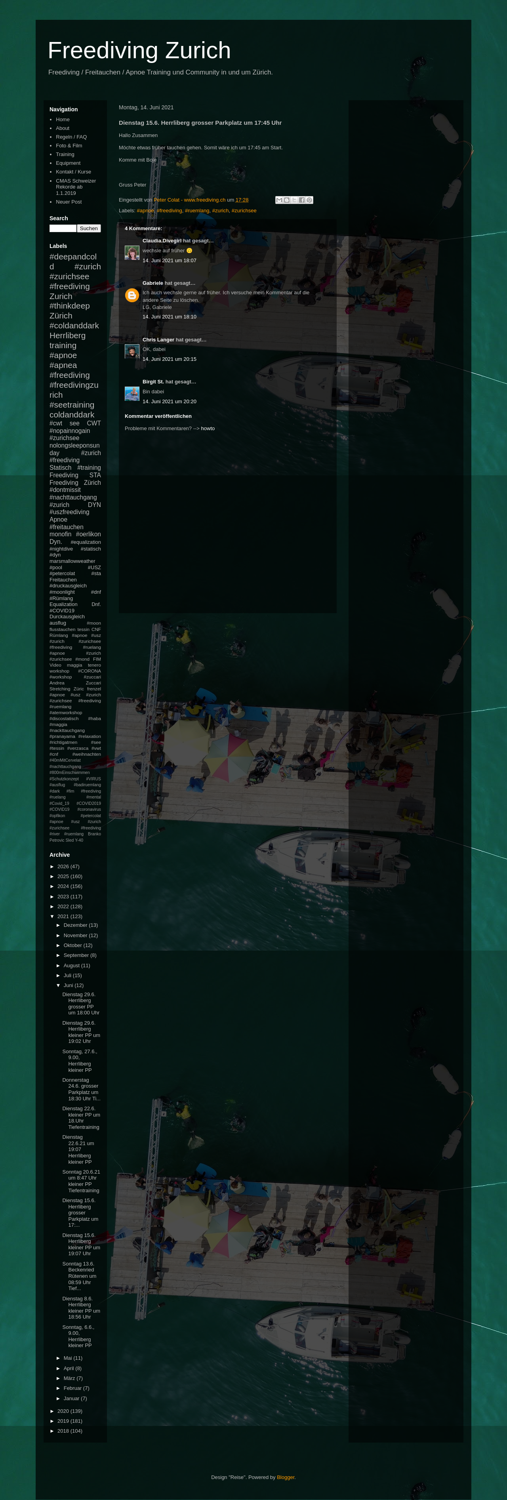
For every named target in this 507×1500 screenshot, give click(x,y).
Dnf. (96, 604)
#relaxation (89, 736)
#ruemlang (197, 210)
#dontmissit (65, 489)
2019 (64, 1421)
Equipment (68, 163)
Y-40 (79, 840)
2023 (64, 897)
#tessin (57, 748)
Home (63, 119)
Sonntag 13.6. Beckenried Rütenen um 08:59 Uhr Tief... (79, 1276)
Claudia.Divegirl (162, 241)
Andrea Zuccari (75, 682)
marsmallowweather (72, 561)
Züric (79, 688)
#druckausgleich (68, 586)
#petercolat (62, 573)
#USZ (94, 567)
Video (55, 664)
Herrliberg (68, 335)
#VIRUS (93, 779)
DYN (94, 504)
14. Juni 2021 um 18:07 (169, 260)
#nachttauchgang (73, 497)
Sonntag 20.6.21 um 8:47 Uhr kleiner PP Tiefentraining (81, 1181)
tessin (84, 629)
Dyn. (56, 541)
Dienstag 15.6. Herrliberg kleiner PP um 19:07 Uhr (81, 1244)
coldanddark (72, 414)
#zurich (220, 210)
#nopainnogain (70, 430)
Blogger (285, 1477)
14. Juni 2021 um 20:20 (169, 401)
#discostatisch (64, 718)
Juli (68, 975)
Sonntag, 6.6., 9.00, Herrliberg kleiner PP (78, 1336)
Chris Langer (158, 340)
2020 (64, 1411)
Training (65, 154)
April (70, 1368)
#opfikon (57, 816)
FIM (97, 658)
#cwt (56, 423)
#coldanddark (74, 325)
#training (89, 467)
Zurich (61, 296)
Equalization (64, 604)
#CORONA (89, 670)
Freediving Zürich (75, 482)
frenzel (94, 688)
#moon (94, 622)
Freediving (64, 475)
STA (95, 475)
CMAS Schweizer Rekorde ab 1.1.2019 (76, 187)
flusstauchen (63, 629)
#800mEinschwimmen (70, 772)
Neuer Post (69, 202)
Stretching (60, 688)
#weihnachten (86, 754)
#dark (55, 791)
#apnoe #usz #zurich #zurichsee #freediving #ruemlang (75, 700)
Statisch (60, 467)
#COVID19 (62, 611)
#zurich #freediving (75, 457)
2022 (64, 906)
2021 (64, 916)
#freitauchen (67, 527)
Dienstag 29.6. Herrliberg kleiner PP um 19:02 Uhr (81, 1032)
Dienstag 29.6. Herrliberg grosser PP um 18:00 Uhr (80, 1003)
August (72, 965)
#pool (56, 567)
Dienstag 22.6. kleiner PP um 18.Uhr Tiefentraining (81, 1117)
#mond (82, 658)
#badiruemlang (87, 785)
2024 (64, 886)
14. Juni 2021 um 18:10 (169, 317)
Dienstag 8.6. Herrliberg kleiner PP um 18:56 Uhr (81, 1308)
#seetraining (72, 404)
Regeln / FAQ (71, 137)
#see (96, 742)
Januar (72, 1398)
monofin (60, 534)
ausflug (58, 623)
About (62, 128)
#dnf (96, 592)
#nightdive (61, 549)
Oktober (74, 945)
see (75, 423)
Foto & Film (69, 146)
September (77, 955)
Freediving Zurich (139, 50)
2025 (64, 876)
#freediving (169, 210)
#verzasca (77, 748)
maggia (74, 664)
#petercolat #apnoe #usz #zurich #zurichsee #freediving (75, 822)
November (76, 935)
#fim (70, 791)
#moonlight (62, 592)
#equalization (86, 542)
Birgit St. (153, 382)
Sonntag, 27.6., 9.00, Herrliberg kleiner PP (79, 1060)
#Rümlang (61, 598)
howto (208, 428)
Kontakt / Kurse (73, 172)
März (70, 1378)
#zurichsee (244, 210)
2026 (64, 866)
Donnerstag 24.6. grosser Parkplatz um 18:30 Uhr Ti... (81, 1089)
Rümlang (59, 635)
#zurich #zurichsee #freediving (75, 276)
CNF (96, 629)
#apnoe (145, 210)
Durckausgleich (67, 616)
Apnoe (58, 519)
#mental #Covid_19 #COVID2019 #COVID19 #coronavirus (75, 803)
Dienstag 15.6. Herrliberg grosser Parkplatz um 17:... (80, 1212)
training (63, 345)
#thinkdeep (70, 305)
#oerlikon (88, 534)
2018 (64, 1431)
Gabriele (153, 283)
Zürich (61, 315)
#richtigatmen (63, 742)
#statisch (91, 549)
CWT (94, 423)
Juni (69, 985)
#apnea (63, 365)
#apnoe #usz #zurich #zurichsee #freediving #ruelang (75, 641)
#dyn (55, 555)
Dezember (76, 925)
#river (55, 834)
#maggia (58, 724)
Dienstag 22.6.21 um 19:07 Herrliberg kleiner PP (78, 1149)
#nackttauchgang (67, 730)
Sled (69, 840)
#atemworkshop (66, 712)
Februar (73, 1388)
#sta (96, 573)
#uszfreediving (70, 512)
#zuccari (92, 676)
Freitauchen (63, 580)
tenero (94, 664)
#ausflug (57, 785)
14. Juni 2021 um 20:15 (169, 359)
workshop (59, 670)
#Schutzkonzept (64, 779)
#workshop (61, 676)
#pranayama (62, 736)
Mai (69, 1358)
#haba (94, 718)
